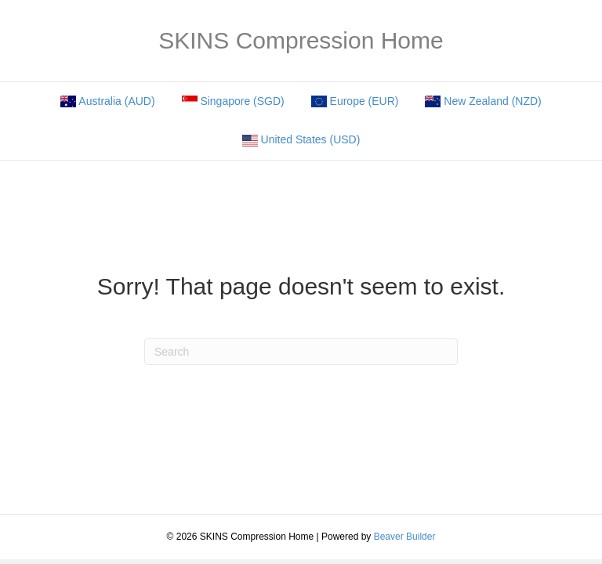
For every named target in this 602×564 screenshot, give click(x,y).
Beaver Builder (405, 536)
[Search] (301, 351)
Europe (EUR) (355, 101)
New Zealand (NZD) (483, 101)
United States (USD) (301, 139)
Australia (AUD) (107, 101)
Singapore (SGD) (233, 101)
